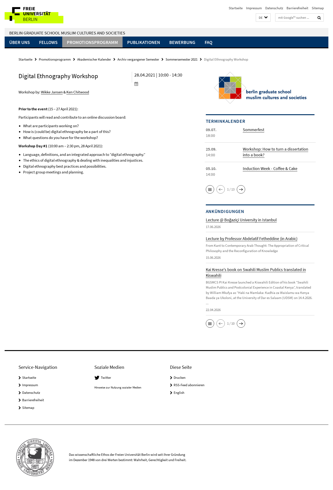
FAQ (208, 42)
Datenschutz (274, 8)
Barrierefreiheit (297, 8)
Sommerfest (253, 129)
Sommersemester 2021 (181, 59)
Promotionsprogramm (92, 42)
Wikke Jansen (52, 92)
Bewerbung (182, 42)
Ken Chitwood (77, 92)
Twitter (106, 377)
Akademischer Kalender (94, 59)
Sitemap (318, 8)
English (179, 392)
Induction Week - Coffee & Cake (270, 168)
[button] (263, 17)
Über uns (19, 42)
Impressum (254, 8)
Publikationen (143, 42)
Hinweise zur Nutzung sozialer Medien (117, 387)
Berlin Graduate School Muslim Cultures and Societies (67, 33)
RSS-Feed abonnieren (189, 385)
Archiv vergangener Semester (138, 59)
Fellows (48, 42)
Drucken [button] (179, 377)
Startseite (236, 8)
